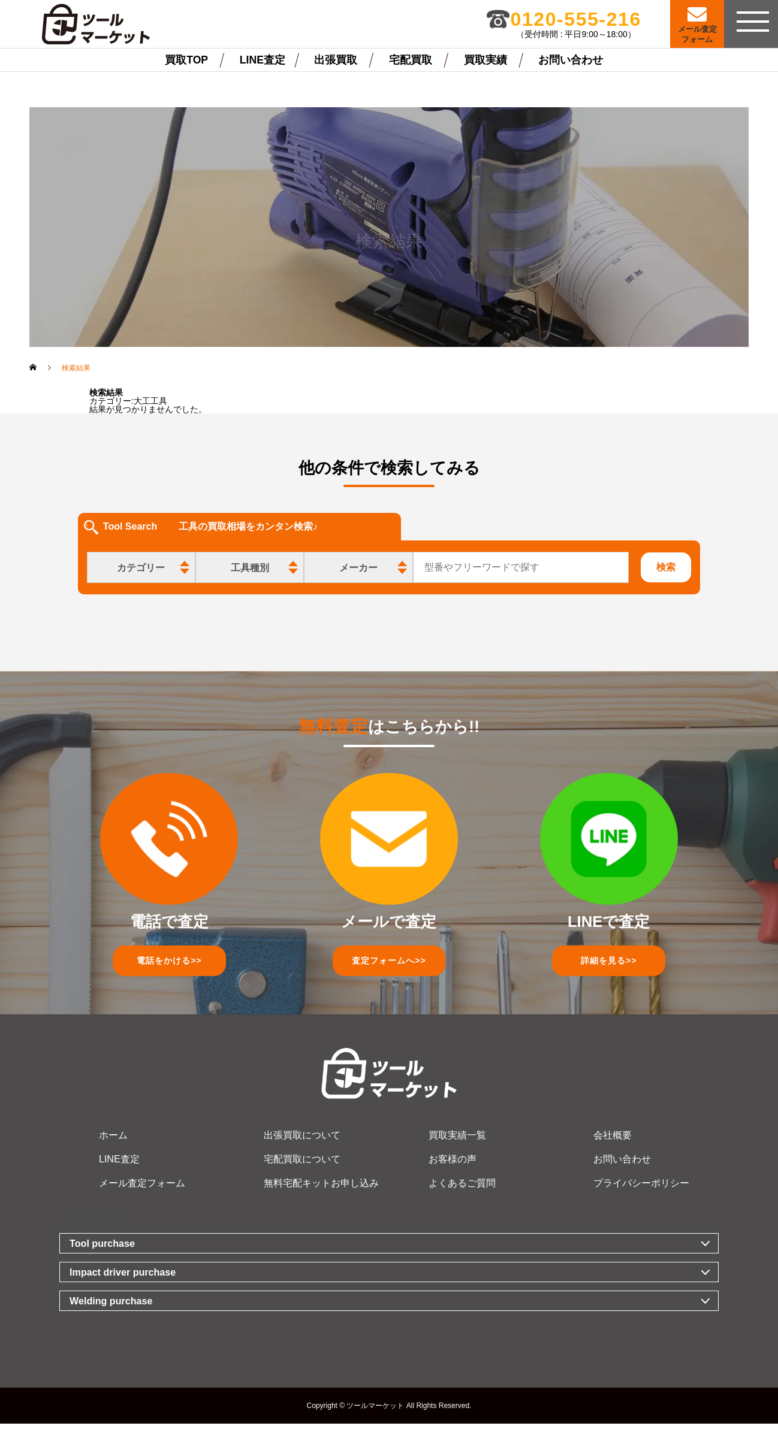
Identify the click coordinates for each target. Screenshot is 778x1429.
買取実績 (485, 60)
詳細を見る (609, 963)
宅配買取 (410, 60)
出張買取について (302, 1140)
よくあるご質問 (462, 1188)
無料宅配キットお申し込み (321, 1188)
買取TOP (186, 60)
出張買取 (335, 60)
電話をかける (169, 963)
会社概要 (612, 1140)
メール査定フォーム (142, 1188)
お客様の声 (453, 1164)
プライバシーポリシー (641, 1188)
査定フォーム (389, 963)
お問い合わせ (570, 60)
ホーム (113, 1140)
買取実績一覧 (457, 1140)
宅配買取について (302, 1164)
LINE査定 (262, 60)
